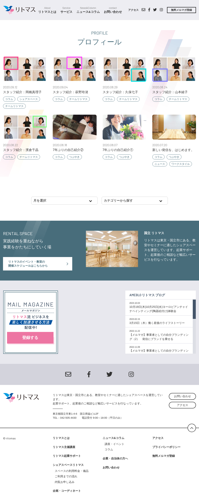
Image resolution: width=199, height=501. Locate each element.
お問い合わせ (113, 10)
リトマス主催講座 (64, 447)
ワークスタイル (180, 163)
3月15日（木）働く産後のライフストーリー (157, 322)
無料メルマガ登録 (181, 9)
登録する (30, 337)
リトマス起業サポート (67, 455)
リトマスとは (47, 10)
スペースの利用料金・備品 (73, 470)
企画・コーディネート (67, 490)
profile (99, 32)
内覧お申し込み (64, 482)
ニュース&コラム (88, 10)
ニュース (160, 163)
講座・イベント (114, 444)
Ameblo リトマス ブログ (147, 295)
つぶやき (74, 156)
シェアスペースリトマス (68, 464)
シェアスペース (29, 99)
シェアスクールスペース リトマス (21, 10)
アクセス (133, 9)
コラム (9, 99)
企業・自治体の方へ (115, 458)
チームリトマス (14, 106)
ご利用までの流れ (66, 476)
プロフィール (99, 42)
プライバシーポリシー (166, 447)
